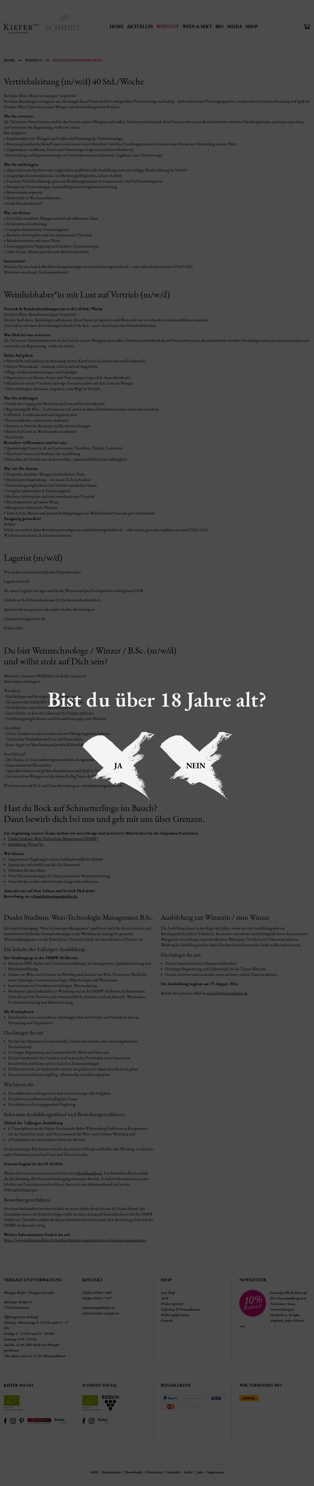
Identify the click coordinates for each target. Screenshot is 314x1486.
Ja (118, 766)
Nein (195, 766)
